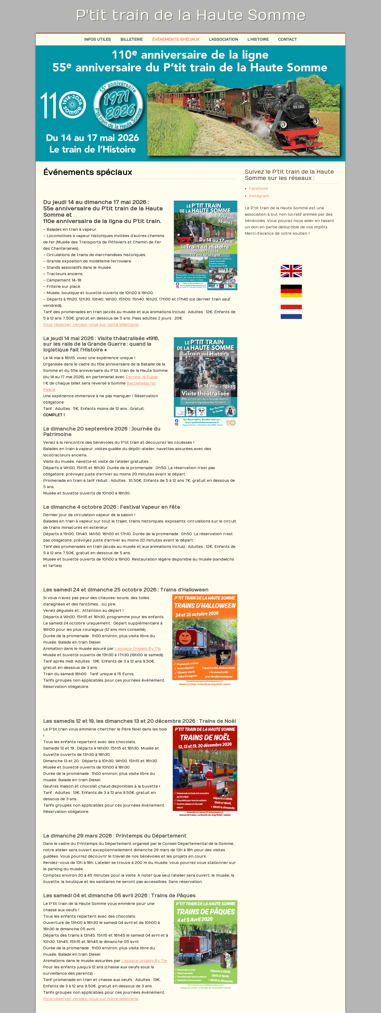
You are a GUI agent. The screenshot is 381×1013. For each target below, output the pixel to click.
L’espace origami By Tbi (144, 961)
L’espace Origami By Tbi (138, 648)
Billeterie (131, 39)
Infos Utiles (97, 39)
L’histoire (258, 39)
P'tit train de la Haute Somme (190, 15)
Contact (287, 39)
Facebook (258, 188)
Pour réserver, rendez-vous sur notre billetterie (90, 324)
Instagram (259, 196)
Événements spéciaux (175, 39)
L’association (223, 39)
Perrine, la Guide (142, 377)
